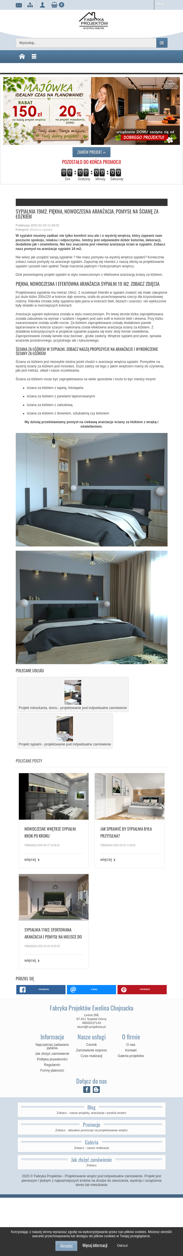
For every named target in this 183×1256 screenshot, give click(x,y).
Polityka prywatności (52, 1059)
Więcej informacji (94, 1245)
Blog (161, 4)
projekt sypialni (55, 275)
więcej (30, 859)
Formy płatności (52, 1070)
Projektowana (26, 293)
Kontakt (131, 1050)
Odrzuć (122, 1246)
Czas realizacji (91, 1056)
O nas (130, 1045)
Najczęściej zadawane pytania (52, 1046)
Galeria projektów (131, 1056)
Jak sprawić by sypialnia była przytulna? (126, 832)
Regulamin (52, 1065)
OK (162, 43)
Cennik (91, 1045)
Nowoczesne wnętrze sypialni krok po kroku (50, 832)
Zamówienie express (91, 1050)
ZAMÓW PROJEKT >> (91, 152)
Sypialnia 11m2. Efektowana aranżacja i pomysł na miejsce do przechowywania (53, 933)
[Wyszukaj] (86, 43)
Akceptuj (66, 1246)
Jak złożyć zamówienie (52, 1054)
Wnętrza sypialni (41, 229)
